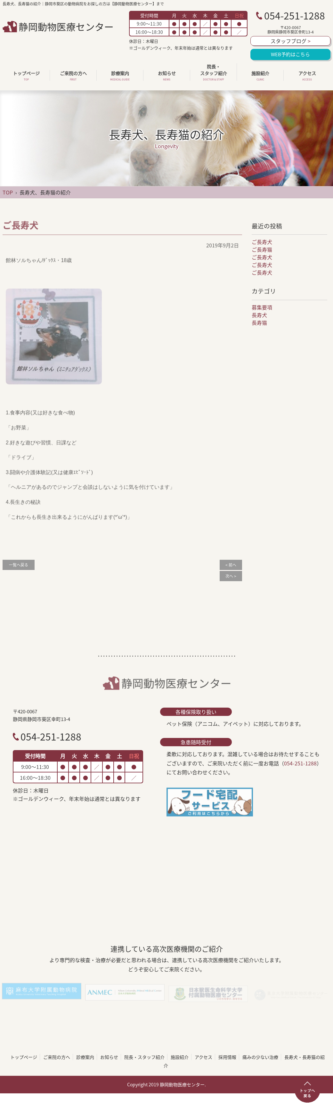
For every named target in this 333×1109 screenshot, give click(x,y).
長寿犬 (259, 315)
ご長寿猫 (262, 249)
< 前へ (230, 565)
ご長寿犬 (262, 242)
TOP (8, 192)
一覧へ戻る (18, 565)
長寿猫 (259, 322)
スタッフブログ (291, 41)
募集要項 (262, 307)
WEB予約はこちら (290, 54)
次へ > (230, 576)
